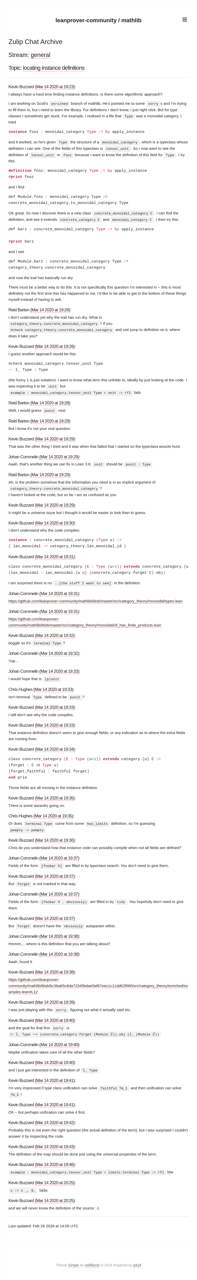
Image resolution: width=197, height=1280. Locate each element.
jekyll (137, 1261)
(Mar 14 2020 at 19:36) (55, 837)
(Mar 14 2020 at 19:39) (55, 998)
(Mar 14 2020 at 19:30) (55, 520)
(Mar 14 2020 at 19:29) (50, 419)
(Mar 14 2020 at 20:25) (55, 1177)
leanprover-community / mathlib (98, 20)
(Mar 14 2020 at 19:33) (59, 669)
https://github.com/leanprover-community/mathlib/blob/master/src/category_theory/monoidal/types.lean (95, 599)
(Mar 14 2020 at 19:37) (59, 855)
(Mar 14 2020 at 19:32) (55, 633)
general (40, 55)
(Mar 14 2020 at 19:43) (55, 1142)
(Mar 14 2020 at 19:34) (55, 746)
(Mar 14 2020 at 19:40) (55, 1016)
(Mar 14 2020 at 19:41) (55, 1076)
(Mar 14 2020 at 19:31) (55, 554)
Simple (74, 1261)
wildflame (92, 1261)
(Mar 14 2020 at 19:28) (50, 308)
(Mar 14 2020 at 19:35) (55, 795)
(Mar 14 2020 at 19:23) (55, 86)
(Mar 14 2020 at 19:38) (59, 932)
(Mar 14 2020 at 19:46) (55, 1160)
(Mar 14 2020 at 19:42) (55, 1118)
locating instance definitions (54, 68)
